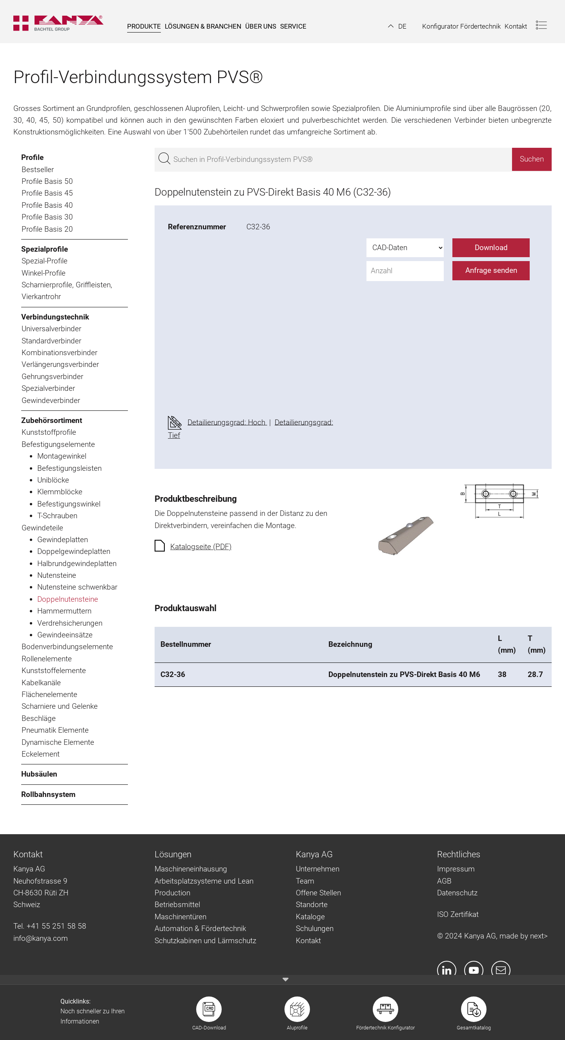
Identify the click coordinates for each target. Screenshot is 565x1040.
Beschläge (39, 718)
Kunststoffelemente (54, 670)
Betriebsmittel (177, 904)
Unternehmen (317, 868)
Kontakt (308, 940)
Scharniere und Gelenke (60, 706)
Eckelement (41, 754)
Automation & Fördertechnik (200, 928)
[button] (397, 26)
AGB (444, 881)
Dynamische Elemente (58, 742)
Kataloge (310, 916)
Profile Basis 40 (47, 205)
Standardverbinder (51, 340)
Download (491, 247)
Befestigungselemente (58, 444)
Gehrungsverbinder (52, 376)
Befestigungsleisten (69, 468)
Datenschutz (457, 892)
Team (305, 881)
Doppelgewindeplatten (73, 551)
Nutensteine (56, 575)
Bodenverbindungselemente (67, 646)
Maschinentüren (180, 916)
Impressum (456, 868)
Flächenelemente (49, 694)
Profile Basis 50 (47, 181)
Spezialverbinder (48, 388)
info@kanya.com (40, 938)
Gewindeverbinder (51, 400)
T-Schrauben (57, 515)
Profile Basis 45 (47, 193)
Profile (32, 157)
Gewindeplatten (62, 539)
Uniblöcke (53, 480)
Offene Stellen (318, 892)
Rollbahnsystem (48, 794)
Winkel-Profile (44, 273)
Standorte (312, 904)
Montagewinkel (61, 456)
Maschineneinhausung (191, 868)
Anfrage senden (491, 270)
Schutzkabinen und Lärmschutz (205, 940)
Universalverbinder (51, 328)
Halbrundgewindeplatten (77, 563)
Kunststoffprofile (49, 432)
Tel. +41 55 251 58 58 (49, 926)
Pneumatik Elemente (55, 730)
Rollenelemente (47, 658)
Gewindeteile (42, 527)
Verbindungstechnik (55, 316)
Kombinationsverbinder (59, 352)
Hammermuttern (64, 610)
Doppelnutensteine (67, 599)
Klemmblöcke (59, 491)
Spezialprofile (44, 249)
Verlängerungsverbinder (60, 364)
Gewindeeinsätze (65, 634)
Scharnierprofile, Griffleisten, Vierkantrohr (67, 290)
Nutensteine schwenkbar (77, 587)
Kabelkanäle (41, 682)
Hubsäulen (39, 774)
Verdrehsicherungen (69, 623)
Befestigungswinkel (68, 503)
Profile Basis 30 (47, 216)
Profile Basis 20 (47, 229)
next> (539, 935)
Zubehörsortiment (51, 420)
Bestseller (38, 169)
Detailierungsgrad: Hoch (227, 422)
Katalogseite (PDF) (200, 546)
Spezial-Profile (44, 260)
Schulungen (315, 928)
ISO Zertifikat (458, 914)
